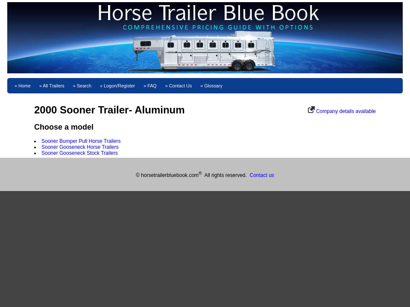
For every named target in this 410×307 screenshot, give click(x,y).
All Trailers (53, 85)
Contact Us (180, 85)
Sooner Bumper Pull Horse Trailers (80, 141)
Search (84, 85)
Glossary (213, 85)
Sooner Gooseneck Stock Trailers (79, 153)
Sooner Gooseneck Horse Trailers (80, 147)
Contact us (261, 175)
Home (24, 85)
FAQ (152, 85)
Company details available (346, 111)
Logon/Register (119, 85)
